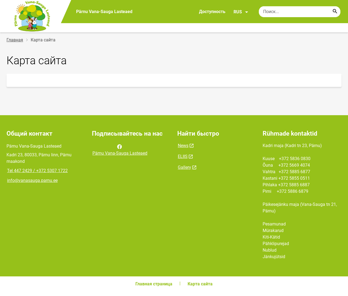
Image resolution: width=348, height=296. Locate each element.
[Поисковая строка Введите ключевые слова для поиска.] (299, 11)
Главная (15, 39)
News (183, 145)
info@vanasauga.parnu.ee (32, 180)
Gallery (184, 167)
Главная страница (153, 283)
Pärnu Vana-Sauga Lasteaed (119, 149)
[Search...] (335, 11)
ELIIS (183, 156)
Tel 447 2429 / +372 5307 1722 (37, 170)
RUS (241, 12)
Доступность (212, 11)
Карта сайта (200, 283)
